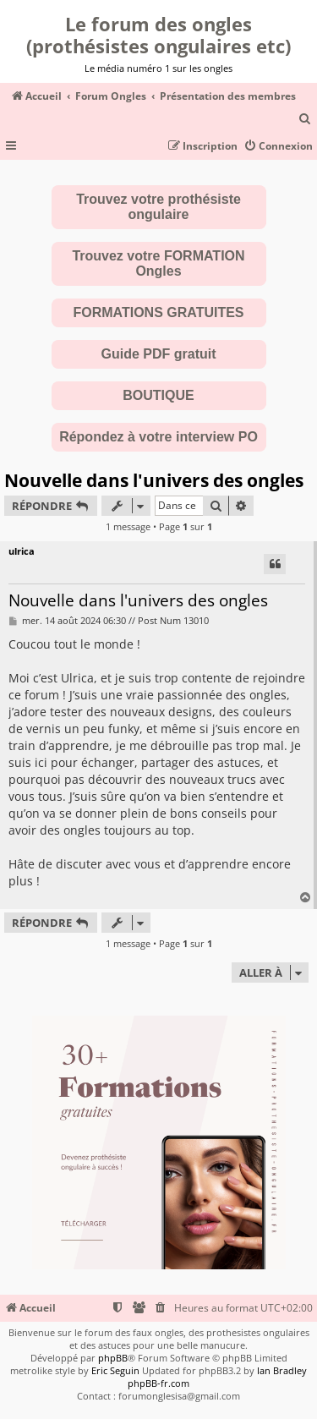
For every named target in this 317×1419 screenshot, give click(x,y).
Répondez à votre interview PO (158, 437)
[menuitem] (305, 119)
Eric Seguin (115, 1370)
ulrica (21, 550)
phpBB (113, 1357)
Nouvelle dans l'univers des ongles (153, 480)
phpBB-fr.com (158, 1383)
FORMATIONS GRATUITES (158, 312)
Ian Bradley (282, 1370)
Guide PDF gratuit (158, 354)
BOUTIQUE (158, 395)
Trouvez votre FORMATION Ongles (158, 263)
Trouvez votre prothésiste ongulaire (158, 207)
